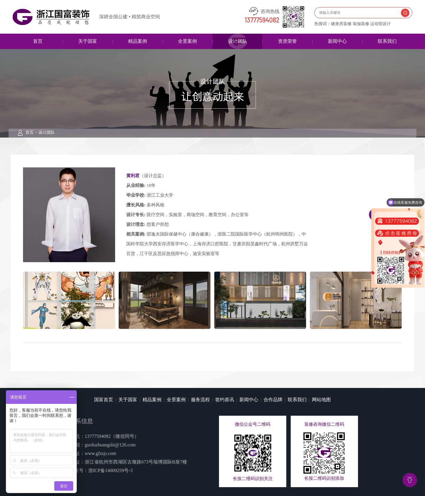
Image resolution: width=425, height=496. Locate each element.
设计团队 (237, 41)
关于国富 (87, 41)
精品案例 (137, 41)
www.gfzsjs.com (100, 453)
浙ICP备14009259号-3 (110, 470)
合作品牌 (273, 399)
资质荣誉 (287, 41)
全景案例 (187, 41)
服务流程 (200, 399)
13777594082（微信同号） (112, 436)
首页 (37, 41)
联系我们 (387, 41)
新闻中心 (337, 41)
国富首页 (103, 399)
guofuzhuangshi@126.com (110, 444)
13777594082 (262, 20)
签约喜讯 (224, 399)
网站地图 (321, 399)
